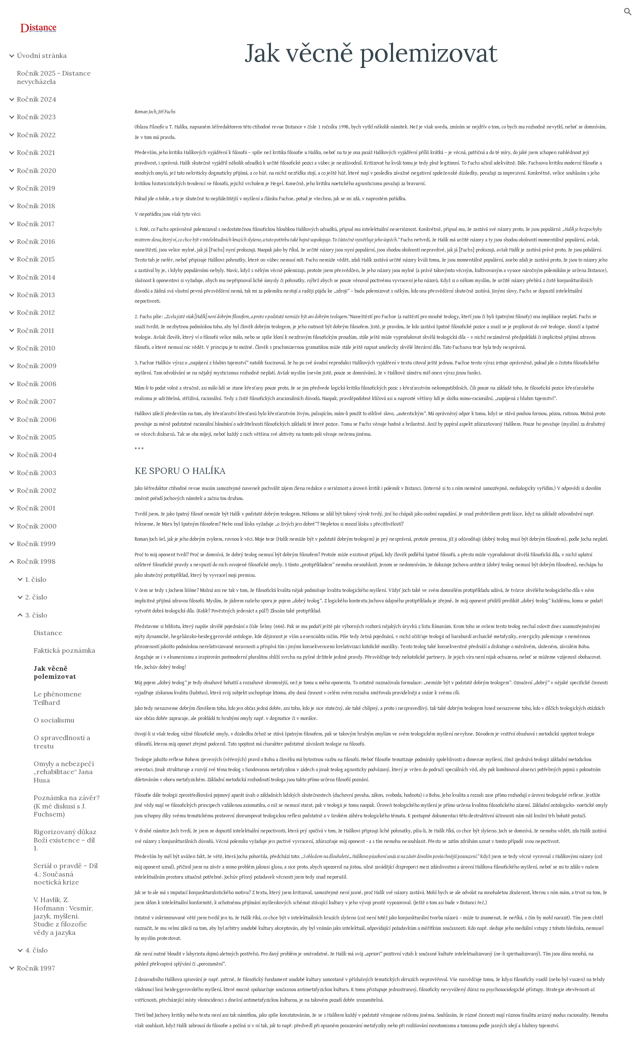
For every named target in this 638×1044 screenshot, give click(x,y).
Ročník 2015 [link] (36, 259)
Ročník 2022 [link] (36, 135)
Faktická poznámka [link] (64, 650)
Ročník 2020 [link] (36, 170)
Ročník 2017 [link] (36, 224)
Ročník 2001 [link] (36, 508)
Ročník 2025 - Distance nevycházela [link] (54, 77)
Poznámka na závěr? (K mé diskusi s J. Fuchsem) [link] (67, 805)
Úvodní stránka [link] (42, 55)
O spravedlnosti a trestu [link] (62, 741)
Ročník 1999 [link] (36, 543)
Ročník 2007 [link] (36, 401)
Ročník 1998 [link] (36, 561)
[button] (628, 12)
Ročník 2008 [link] (36, 383)
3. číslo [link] (36, 615)
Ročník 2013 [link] (36, 294)
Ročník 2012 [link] (36, 312)
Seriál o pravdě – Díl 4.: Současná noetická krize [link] (66, 873)
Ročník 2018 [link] (36, 205)
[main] (372, 52)
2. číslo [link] (36, 597)
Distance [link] (48, 632)
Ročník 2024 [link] (36, 99)
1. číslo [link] (36, 579)
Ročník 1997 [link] (36, 968)
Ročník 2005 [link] (36, 437)
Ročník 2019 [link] (36, 188)
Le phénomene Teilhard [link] (57, 698)
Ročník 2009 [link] (37, 365)
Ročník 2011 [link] (35, 330)
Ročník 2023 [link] (36, 117)
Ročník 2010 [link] (36, 348)
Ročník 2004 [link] (37, 454)
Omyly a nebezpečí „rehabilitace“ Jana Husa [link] (64, 771)
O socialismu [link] (54, 720)
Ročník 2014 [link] (36, 277)
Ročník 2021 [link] (36, 152)
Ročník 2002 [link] (36, 490)
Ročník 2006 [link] (36, 419)
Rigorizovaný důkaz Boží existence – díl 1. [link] (65, 839)
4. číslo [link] (36, 950)
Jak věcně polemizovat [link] (55, 672)
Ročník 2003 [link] (36, 472)
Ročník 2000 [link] (37, 526)
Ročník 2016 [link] (36, 241)
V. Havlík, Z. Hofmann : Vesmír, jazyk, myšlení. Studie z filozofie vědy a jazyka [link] (63, 915)
